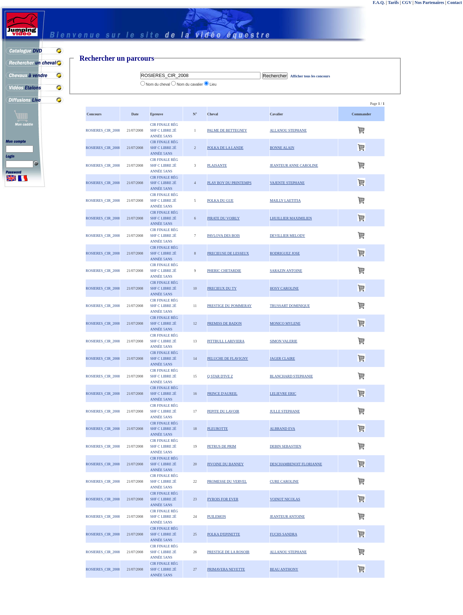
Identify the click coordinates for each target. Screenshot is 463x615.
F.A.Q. (379, 2)
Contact (454, 2)
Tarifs (393, 2)
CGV (406, 2)
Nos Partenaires (429, 2)
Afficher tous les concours (310, 76)
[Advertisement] (434, 162)
